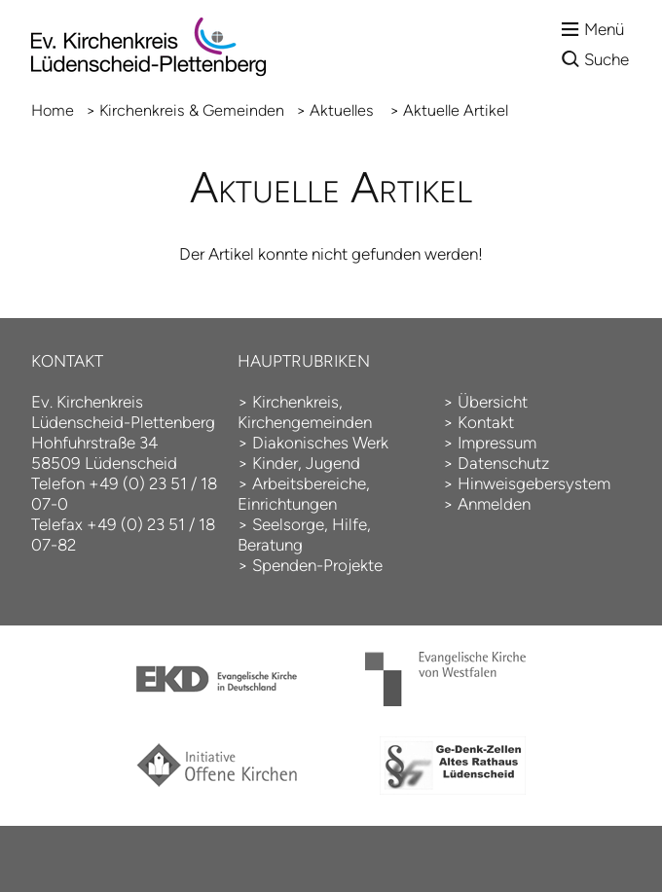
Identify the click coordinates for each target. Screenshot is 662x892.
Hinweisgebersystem (534, 483)
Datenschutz (503, 463)
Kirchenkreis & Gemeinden (191, 110)
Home (52, 110)
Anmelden (494, 504)
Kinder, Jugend (306, 463)
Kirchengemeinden (305, 422)
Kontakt (486, 422)
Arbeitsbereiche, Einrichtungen (304, 494)
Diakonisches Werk (320, 442)
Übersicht (493, 401)
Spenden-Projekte (317, 565)
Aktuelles (344, 110)
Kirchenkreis (295, 401)
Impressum (497, 442)
